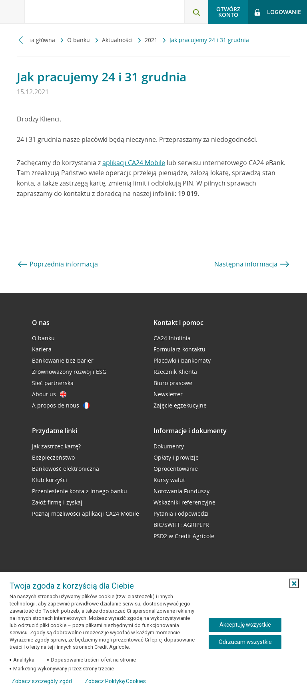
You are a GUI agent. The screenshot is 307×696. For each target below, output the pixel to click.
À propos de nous (61, 405)
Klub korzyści (49, 480)
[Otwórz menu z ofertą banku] (12, 12)
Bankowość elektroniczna (65, 468)
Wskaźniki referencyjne (184, 502)
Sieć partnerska (53, 383)
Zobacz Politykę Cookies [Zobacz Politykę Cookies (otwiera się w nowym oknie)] (115, 681)
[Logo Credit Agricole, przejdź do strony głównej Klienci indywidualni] (66, 11)
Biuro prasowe (173, 383)
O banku (79, 40)
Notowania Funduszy (181, 491)
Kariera (42, 349)
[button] (294, 583)
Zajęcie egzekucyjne (180, 405)
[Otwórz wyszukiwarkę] (196, 12)
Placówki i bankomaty (182, 360)
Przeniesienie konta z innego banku (79, 491)
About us (49, 394)
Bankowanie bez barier (63, 360)
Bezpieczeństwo (53, 457)
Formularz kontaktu (179, 349)
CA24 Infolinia (172, 338)
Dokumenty (169, 446)
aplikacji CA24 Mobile (133, 162)
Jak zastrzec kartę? (56, 446)
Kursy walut (169, 480)
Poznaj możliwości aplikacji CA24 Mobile (85, 513)
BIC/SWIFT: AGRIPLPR (181, 525)
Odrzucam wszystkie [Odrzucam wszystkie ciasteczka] (245, 642)
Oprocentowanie (176, 468)
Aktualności (118, 40)
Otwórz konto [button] (228, 11)
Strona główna (37, 40)
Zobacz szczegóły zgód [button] (42, 681)
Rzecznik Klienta (175, 371)
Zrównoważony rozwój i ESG (69, 371)
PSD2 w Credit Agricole (184, 536)
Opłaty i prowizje (176, 457)
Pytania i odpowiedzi (181, 513)
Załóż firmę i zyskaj (57, 502)
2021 (152, 40)
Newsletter (168, 394)
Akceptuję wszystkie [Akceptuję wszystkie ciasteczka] (245, 624)
